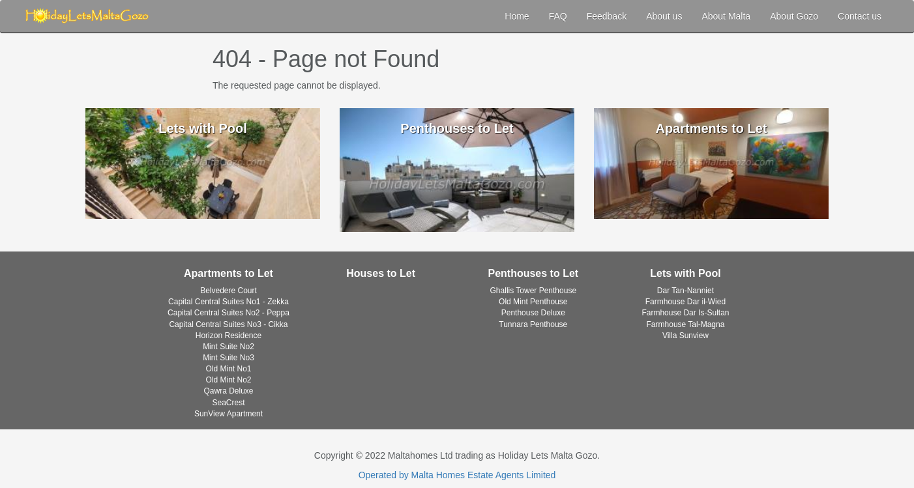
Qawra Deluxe (228, 390)
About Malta (725, 16)
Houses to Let (380, 273)
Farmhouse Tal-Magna (686, 324)
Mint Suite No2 (228, 346)
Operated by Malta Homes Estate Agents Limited (457, 475)
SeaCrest (228, 402)
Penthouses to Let (533, 273)
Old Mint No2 (228, 379)
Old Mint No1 (228, 368)
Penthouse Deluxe (533, 312)
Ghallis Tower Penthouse (533, 290)
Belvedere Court (228, 290)
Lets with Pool (685, 273)
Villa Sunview (685, 335)
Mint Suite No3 (228, 357)
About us (664, 16)
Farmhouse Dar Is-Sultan (685, 312)
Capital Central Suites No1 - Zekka (228, 301)
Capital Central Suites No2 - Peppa (228, 312)
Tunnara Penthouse (533, 324)
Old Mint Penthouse (533, 301)
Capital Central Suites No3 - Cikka (228, 324)
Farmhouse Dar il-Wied (685, 301)
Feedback (607, 16)
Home (517, 16)
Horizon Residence (228, 335)
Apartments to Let (228, 273)
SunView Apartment (228, 413)
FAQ (558, 16)
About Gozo (794, 16)
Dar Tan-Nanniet (685, 290)
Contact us (859, 16)
